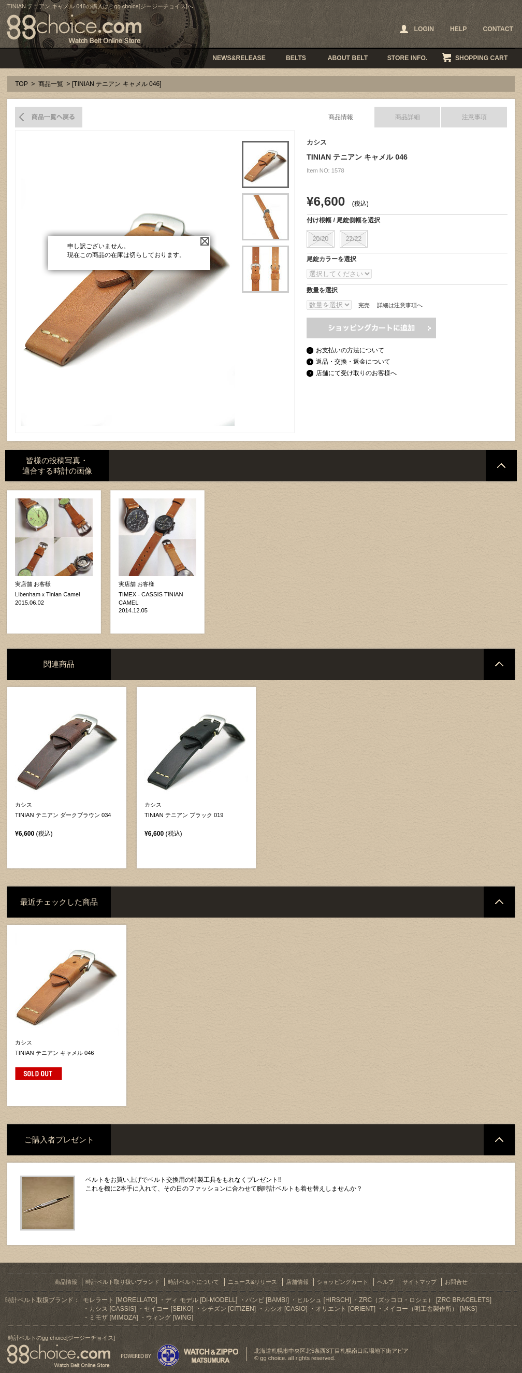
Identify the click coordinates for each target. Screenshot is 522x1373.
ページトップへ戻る (501, 465)
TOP (21, 84)
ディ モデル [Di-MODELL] (201, 1300)
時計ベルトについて (193, 1282)
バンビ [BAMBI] (267, 1300)
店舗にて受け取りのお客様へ (356, 373)
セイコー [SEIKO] (168, 1308)
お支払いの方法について (350, 350)
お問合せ (456, 1282)
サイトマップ (419, 1282)
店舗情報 (297, 1282)
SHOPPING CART (481, 58)
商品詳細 (407, 117)
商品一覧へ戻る (48, 117)
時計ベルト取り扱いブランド (122, 1282)
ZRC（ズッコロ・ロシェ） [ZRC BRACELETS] (425, 1300)
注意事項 (474, 117)
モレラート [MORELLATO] (120, 1300)
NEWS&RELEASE (239, 58)
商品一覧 (50, 84)
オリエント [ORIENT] (345, 1308)
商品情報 (340, 117)
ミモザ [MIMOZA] (113, 1317)
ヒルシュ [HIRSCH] (324, 1300)
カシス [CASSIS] (112, 1308)
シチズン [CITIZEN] (228, 1308)
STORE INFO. (407, 58)
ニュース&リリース (252, 1282)
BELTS (296, 58)
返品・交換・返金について (353, 361)
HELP (458, 29)
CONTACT (498, 29)
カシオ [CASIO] (286, 1308)
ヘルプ (385, 1282)
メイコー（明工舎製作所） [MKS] (429, 1308)
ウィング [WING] (169, 1317)
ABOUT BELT (348, 58)
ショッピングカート (342, 1282)
